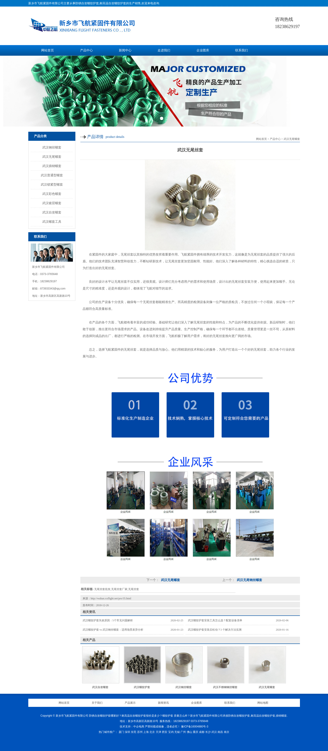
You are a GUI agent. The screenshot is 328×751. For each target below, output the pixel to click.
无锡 (177, 732)
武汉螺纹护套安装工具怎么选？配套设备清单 (215, 620)
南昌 (220, 732)
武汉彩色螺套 (51, 194)
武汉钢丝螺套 (51, 147)
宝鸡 (171, 732)
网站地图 (262, 702)
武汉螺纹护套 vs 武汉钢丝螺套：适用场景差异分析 (113, 629)
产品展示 (130, 702)
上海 (146, 732)
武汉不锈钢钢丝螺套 (225, 687)
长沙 (208, 732)
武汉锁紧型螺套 (52, 184)
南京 (226, 732)
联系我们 (241, 50)
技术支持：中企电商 (132, 726)
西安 (164, 732)
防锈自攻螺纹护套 (87, 3)
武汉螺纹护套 (142, 687)
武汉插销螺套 (51, 166)
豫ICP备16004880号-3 (194, 726)
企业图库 (202, 50)
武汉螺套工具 (51, 221)
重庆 (195, 732)
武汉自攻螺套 (51, 212)
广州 (183, 732)
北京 (152, 732)
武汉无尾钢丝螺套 (249, 580)
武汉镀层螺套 (51, 203)
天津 (158, 732)
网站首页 (47, 50)
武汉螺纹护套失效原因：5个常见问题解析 (108, 620)
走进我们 (164, 50)
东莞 (133, 732)
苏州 (140, 732)
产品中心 (86, 50)
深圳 (127, 732)
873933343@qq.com (53, 288)
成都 (201, 732)
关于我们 (97, 702)
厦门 (121, 732)
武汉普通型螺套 (52, 175)
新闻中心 (125, 50)
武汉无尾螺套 (51, 156)
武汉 (214, 732)
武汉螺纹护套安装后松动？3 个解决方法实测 (215, 629)
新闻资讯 (163, 702)
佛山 (189, 732)
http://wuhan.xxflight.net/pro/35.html (111, 598)
